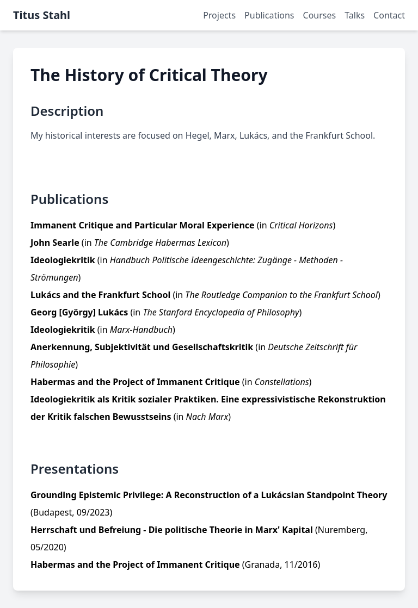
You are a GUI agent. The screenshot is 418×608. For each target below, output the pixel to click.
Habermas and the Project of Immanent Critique (135, 382)
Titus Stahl (41, 15)
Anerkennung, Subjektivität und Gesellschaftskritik (141, 347)
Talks (355, 15)
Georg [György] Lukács (79, 312)
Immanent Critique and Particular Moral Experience (142, 225)
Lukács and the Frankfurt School (100, 295)
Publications (269, 15)
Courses (319, 15)
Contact (389, 15)
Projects (219, 15)
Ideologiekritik (62, 260)
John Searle (54, 243)
